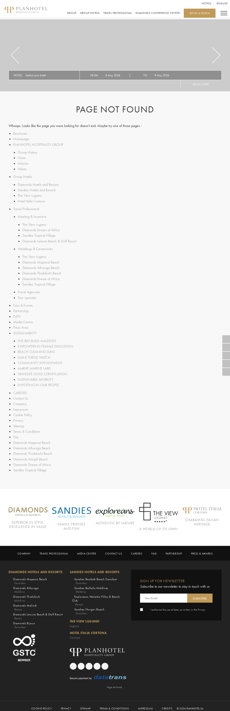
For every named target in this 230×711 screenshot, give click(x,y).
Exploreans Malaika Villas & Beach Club (98, 596)
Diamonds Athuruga (26, 585)
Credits (167, 703)
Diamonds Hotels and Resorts (38, 183)
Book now (201, 84)
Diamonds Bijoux (24, 620)
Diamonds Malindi (25, 603)
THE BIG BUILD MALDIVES (37, 338)
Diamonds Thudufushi (26, 594)
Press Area (20, 325)
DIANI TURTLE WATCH (34, 354)
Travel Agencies (29, 290)
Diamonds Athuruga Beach (41, 266)
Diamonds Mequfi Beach (30, 455)
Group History (27, 152)
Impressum (20, 406)
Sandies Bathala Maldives (91, 585)
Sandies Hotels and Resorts (37, 189)
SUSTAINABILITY (25, 330)
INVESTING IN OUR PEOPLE (38, 382)
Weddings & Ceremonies (35, 247)
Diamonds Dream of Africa (41, 228)
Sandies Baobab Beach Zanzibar (95, 576)
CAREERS (20, 389)
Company (20, 400)
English (222, 3)
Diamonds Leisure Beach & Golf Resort (49, 239)
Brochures (20, 133)
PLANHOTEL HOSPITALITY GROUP (38, 144)
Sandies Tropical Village (39, 234)
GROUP (71, 13)
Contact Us (20, 395)
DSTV (17, 314)
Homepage (21, 139)
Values (22, 168)
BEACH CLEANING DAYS (36, 349)
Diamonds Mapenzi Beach (41, 260)
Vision (22, 157)
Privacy (18, 417)
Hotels (206, 3)
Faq (15, 433)
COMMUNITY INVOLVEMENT (40, 360)
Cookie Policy (22, 411)
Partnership (21, 308)
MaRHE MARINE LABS (34, 365)
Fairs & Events (23, 303)
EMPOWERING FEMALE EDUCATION (45, 343)
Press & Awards (202, 548)
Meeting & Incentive (32, 215)
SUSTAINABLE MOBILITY (35, 376)
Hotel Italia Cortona (31, 200)
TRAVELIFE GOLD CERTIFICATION (42, 371)
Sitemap (18, 422)
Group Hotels (89, 13)
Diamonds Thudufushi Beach (41, 271)
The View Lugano (30, 194)
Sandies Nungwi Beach (89, 606)
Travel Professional (117, 13)
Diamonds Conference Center (157, 13)
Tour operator (27, 295)
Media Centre (23, 319)
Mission (23, 163)
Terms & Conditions (26, 427)
